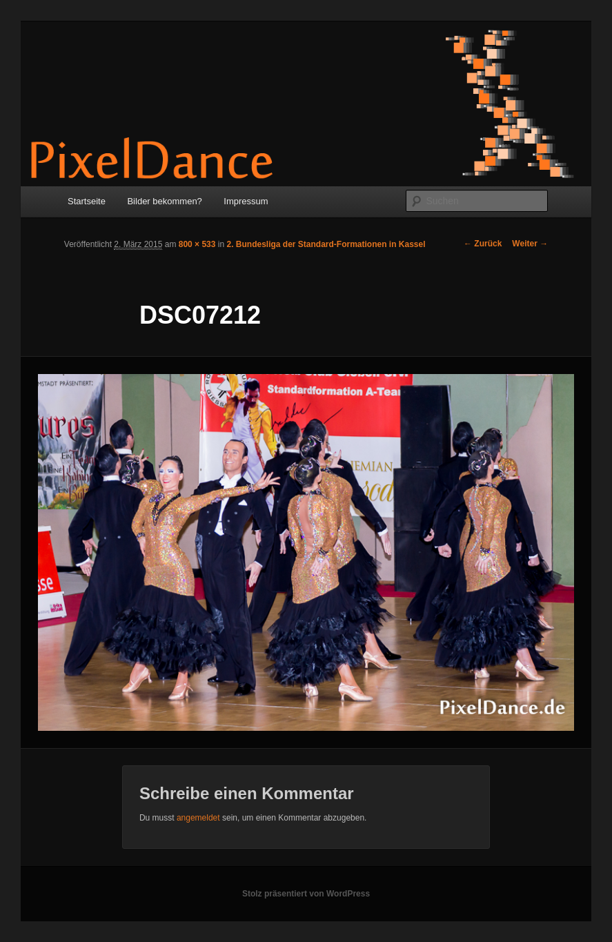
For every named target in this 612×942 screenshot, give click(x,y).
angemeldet (198, 818)
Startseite (87, 201)
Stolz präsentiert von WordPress (306, 894)
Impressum (246, 201)
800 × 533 (197, 244)
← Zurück (483, 243)
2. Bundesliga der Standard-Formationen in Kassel (325, 244)
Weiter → (530, 243)
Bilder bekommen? (164, 201)
